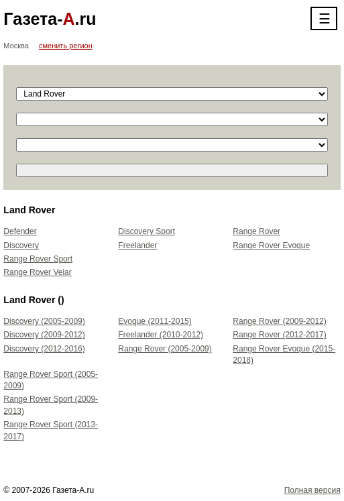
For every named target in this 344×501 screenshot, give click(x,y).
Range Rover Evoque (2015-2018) (284, 354)
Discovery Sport (146, 231)
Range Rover (256, 231)
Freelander (137, 245)
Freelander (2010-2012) (160, 334)
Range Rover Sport (37, 259)
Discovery (21, 245)
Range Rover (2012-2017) (279, 334)
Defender (19, 231)
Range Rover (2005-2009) (164, 348)
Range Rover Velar (37, 272)
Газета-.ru (49, 18)
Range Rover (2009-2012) (279, 321)
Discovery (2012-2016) (43, 348)
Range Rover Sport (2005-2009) (50, 380)
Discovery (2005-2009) (43, 321)
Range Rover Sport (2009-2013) (50, 404)
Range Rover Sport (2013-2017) (50, 430)
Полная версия (312, 490)
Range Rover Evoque (271, 245)
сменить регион (66, 46)
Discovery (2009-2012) (43, 334)
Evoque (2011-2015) (154, 321)
